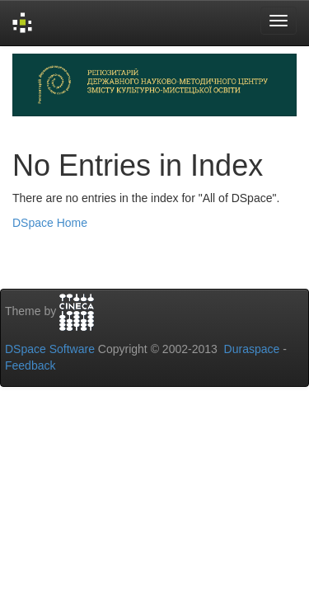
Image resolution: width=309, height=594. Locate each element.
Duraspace (252, 349)
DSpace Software (50, 349)
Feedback (30, 365)
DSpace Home (49, 222)
